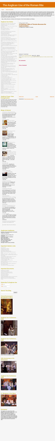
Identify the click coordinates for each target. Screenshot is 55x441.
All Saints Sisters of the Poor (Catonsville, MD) (9, 50)
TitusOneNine (4, 204)
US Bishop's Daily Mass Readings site (7, 258)
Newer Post (21, 96)
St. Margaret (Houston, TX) (5, 70)
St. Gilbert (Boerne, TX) (5, 76)
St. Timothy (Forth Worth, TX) (6, 78)
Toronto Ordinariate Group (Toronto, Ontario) (9, 91)
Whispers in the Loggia (6, 150)
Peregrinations (5, 129)
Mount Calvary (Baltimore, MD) (6, 52)
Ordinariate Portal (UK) (5, 250)
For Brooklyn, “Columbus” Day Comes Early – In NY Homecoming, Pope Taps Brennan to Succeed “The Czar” (12, 153)
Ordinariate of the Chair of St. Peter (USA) (8, 23)
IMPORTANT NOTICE (11, 142)
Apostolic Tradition (50, 56)
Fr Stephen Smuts (5, 213)
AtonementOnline (5, 141)
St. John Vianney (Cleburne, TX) (6, 77)
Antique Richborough (6, 170)
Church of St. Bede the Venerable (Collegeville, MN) (7, 55)
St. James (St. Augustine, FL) (6, 44)
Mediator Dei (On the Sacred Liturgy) (7, 277)
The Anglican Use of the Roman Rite (23, 5)
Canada (20, 57)
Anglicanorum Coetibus (43, 56)
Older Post (52, 96)
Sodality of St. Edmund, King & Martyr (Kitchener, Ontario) (7, 88)
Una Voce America (4, 260)
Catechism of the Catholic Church (7, 272)
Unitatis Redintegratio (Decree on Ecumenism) (9, 276)
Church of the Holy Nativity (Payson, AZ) (8, 39)
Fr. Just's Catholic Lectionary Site (7, 259)
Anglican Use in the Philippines (6, 92)
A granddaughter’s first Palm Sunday (8, 189)
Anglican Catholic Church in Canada (27, 56)
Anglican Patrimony (36, 56)
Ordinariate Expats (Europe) (6, 37)
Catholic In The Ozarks (6, 180)
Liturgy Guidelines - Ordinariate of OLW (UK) (9, 34)
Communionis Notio (4, 273)
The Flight (4, 214)
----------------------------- (5, 36)
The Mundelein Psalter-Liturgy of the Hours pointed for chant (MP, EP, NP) (8, 257)
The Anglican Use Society (5, 29)
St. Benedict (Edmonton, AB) (6, 79)
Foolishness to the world (7, 188)
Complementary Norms (5, 249)
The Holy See (3, 247)
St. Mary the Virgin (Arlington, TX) (7, 73)
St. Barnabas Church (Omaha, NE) (7, 57)
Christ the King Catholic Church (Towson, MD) (9, 53)
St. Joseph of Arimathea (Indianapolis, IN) (8, 47)
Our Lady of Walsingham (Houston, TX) (8, 69)
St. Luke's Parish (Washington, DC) (7, 42)
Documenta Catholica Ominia (6, 251)
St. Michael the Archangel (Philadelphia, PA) (8, 60)
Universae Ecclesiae (4, 275)
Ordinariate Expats (5, 195)
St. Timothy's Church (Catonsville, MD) (7, 51)
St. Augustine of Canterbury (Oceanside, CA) (9, 41)
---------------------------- (4, 30)
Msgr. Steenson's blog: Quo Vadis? (7, 27)
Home (3, 9)
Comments (4, 286)
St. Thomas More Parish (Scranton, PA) (8, 63)
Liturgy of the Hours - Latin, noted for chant (8, 253)
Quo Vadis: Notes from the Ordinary (9, 224)
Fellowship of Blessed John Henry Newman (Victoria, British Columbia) (8, 81)
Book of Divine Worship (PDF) (6, 32)
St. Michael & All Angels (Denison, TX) (7, 68)
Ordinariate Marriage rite (5, 33)
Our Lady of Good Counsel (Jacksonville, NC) (9, 58)
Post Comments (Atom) (28, 99)
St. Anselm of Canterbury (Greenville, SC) (8, 65)
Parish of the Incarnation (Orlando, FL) (7, 43)
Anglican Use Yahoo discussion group (7, 93)
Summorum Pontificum (5, 274)
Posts (3, 284)
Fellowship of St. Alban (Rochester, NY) (8, 59)
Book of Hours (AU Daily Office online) (7, 35)
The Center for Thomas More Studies (7, 265)
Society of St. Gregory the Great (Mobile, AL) (9, 38)
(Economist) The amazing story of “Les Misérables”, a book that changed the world (8, 206)
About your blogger (9, 9)
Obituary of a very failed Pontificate (8, 113)
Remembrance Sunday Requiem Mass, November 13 (11, 132)
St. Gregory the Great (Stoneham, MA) (7, 48)
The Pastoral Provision (5, 28)
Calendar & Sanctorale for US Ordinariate (8, 31)
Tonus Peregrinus (5, 119)
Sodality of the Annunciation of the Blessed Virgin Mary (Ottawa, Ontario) (8, 83)
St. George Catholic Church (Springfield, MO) (9, 56)
